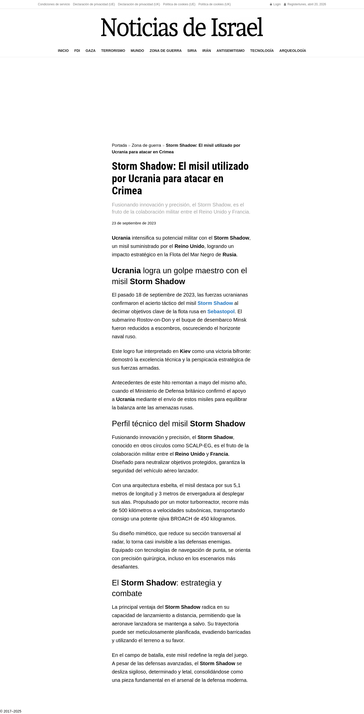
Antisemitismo (231, 51)
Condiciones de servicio (54, 4)
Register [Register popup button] (291, 4)
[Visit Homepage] (182, 26)
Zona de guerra (166, 51)
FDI (77, 51)
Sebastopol (221, 311)
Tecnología (262, 51)
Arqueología (292, 51)
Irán (206, 51)
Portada (119, 145)
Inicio (63, 51)
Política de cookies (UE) (179, 4)
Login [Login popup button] (275, 4)
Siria (192, 51)
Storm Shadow (215, 303)
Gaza (90, 51)
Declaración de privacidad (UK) (139, 4)
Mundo (137, 51)
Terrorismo (113, 51)
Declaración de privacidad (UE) (94, 4)
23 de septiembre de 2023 (134, 223)
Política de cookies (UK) (214, 4)
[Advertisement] (182, 100)
